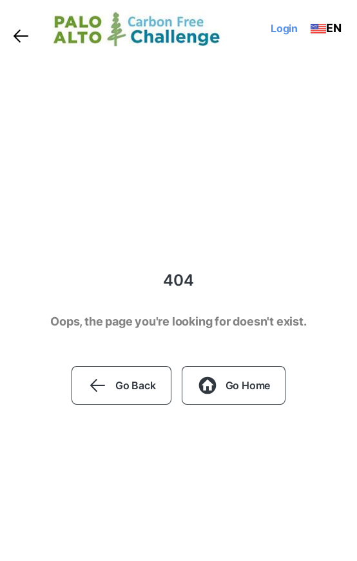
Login (284, 28)
